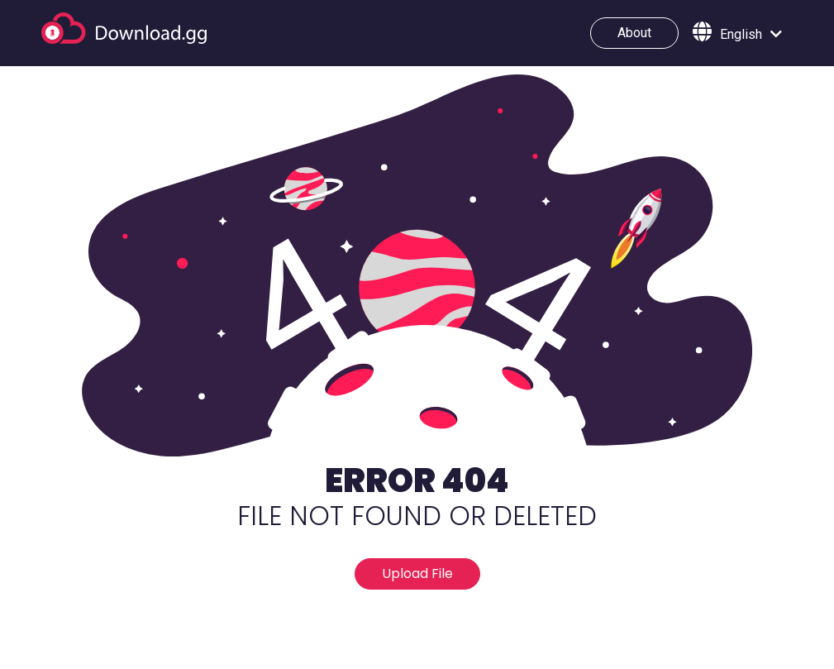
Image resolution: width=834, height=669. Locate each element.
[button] (737, 33)
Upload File (417, 573)
